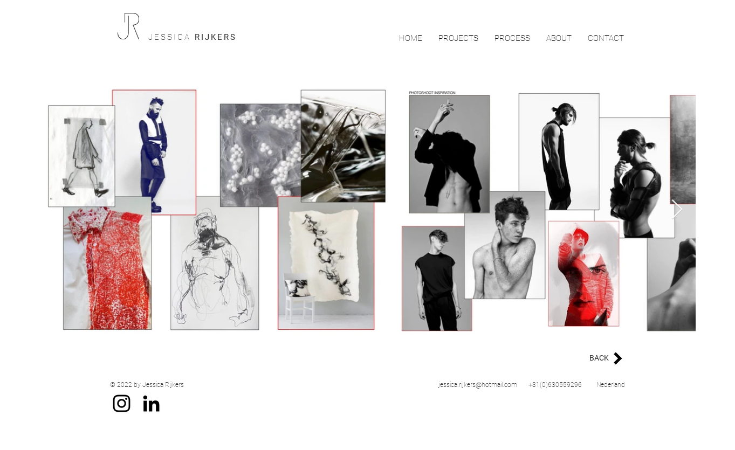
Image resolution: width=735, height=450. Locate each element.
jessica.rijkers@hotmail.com (477, 385)
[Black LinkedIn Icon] (151, 403)
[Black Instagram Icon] (121, 403)
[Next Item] (677, 209)
